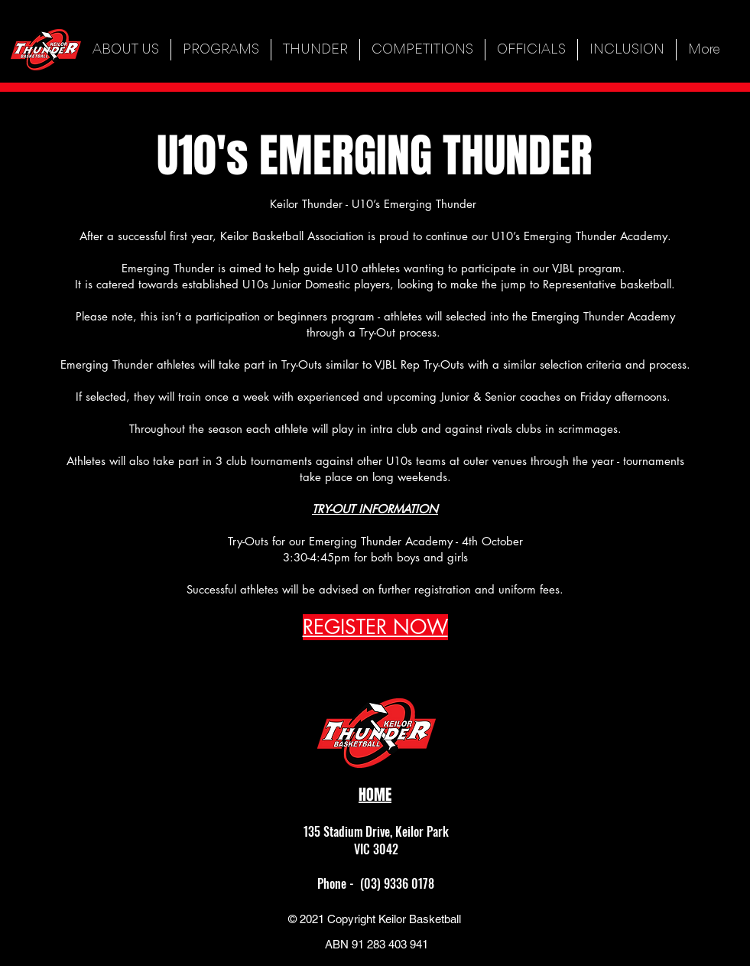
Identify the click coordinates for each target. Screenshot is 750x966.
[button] (221, 49)
